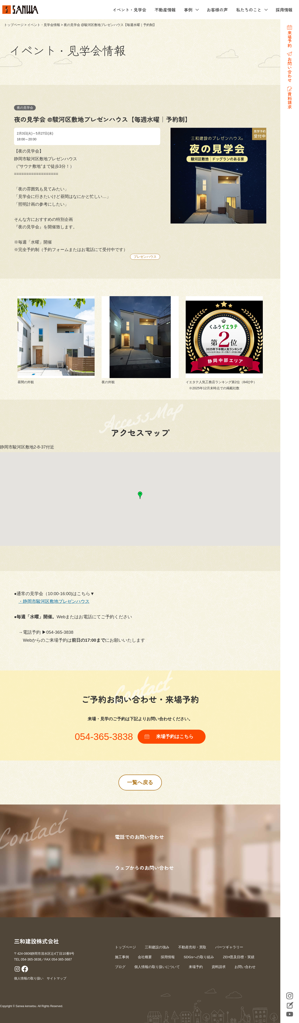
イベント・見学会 (129, 10)
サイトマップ (56, 978)
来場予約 (196, 967)
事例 (188, 10)
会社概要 (145, 957)
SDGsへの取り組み (199, 957)
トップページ (14, 25)
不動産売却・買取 (192, 947)
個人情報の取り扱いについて (157, 967)
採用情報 (284, 10)
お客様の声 (217, 10)
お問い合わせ (245, 967)
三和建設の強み (157, 947)
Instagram (289, 996)
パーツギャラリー (229, 947)
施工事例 (122, 957)
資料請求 (219, 967)
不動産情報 (165, 10)
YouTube (289, 1014)
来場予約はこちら (174, 736)
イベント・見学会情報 (43, 25)
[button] (140, 495)
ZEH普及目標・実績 (238, 957)
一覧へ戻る (140, 782)
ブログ (120, 967)
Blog (289, 1005)
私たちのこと (248, 10)
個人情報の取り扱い (28, 978)
